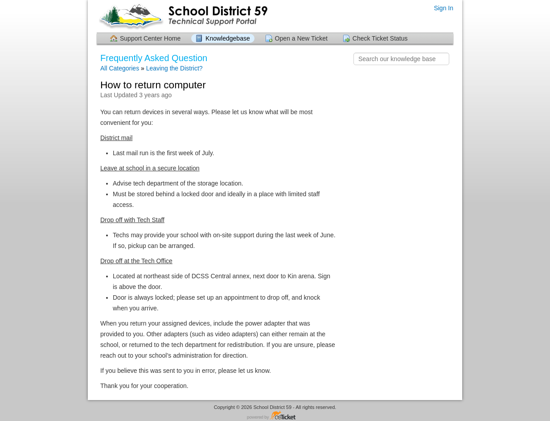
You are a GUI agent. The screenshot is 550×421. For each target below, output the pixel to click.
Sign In (443, 8)
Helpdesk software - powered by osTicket (275, 416)
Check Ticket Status (380, 38)
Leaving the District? (174, 68)
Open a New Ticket (301, 38)
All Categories (119, 68)
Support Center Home (150, 38)
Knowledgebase (227, 38)
